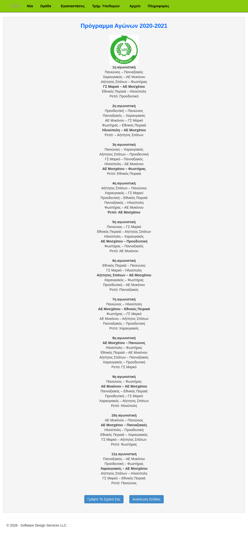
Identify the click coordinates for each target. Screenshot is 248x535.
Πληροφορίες (158, 6)
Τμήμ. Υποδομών (107, 6)
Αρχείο (134, 6)
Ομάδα (47, 6)
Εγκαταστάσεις (73, 6)
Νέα (30, 6)
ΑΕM (15, 6)
